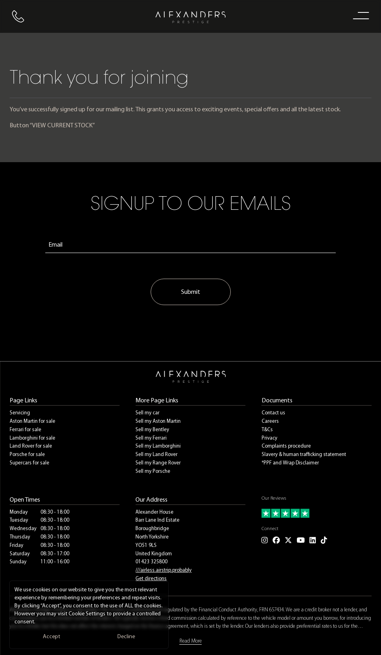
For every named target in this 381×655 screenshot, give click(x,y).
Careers (270, 421)
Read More (190, 641)
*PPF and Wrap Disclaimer (290, 463)
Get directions (151, 578)
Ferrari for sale (25, 429)
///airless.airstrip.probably (163, 570)
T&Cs (267, 429)
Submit (190, 291)
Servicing (20, 413)
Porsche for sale (27, 454)
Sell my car (147, 413)
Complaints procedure (286, 446)
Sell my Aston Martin (158, 421)
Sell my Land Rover (156, 454)
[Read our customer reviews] (316, 513)
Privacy (269, 438)
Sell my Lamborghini (158, 446)
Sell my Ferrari (151, 438)
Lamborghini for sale (32, 438)
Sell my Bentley (152, 429)
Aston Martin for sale (32, 421)
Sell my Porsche (152, 471)
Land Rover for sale (31, 446)
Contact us (273, 413)
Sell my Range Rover (158, 463)
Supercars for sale (29, 463)
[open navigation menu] (359, 15)
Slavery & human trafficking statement (304, 454)
